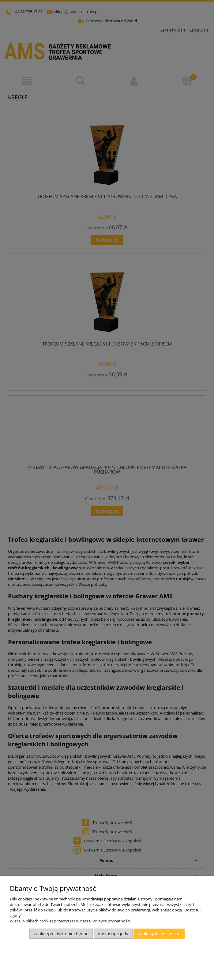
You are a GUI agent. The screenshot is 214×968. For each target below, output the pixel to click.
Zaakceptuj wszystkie (159, 933)
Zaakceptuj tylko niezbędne (61, 933)
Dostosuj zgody (113, 933)
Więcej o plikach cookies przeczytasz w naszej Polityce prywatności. (70, 921)
